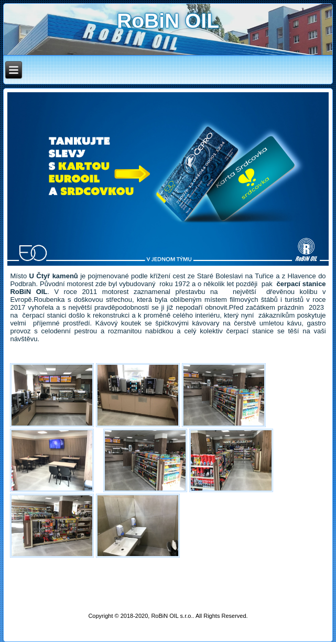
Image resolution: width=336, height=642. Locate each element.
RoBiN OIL (168, 20)
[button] (167, 179)
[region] (167, 179)
